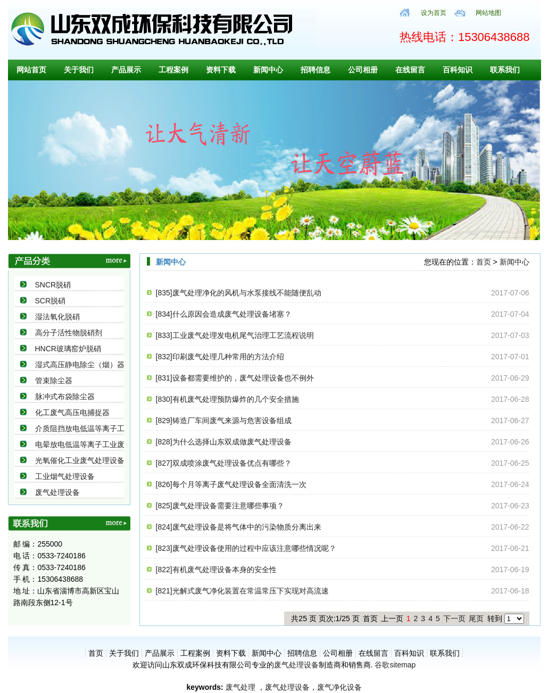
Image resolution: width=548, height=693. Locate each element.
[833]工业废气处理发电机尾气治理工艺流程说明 (235, 335)
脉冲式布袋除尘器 (65, 396)
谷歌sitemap (395, 665)
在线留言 (410, 69)
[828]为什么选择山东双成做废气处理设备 (224, 442)
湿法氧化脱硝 (57, 316)
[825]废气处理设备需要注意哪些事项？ (220, 505)
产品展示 (126, 69)
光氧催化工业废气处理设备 (79, 460)
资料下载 (221, 69)
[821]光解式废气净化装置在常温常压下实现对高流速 (242, 591)
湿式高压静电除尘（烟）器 (79, 364)
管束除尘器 (53, 380)
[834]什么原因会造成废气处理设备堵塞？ (224, 314)
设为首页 (433, 12)
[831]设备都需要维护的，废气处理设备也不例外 (235, 378)
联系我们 (505, 69)
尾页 (476, 618)
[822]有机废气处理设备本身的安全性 (216, 569)
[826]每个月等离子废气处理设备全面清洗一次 (231, 484)
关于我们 (79, 69)
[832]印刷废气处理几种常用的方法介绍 (220, 356)
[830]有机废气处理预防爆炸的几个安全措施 (227, 399)
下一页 (454, 618)
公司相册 (363, 69)
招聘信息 (315, 69)
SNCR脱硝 (53, 284)
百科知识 (457, 69)
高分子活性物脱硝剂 (68, 332)
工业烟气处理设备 (65, 476)
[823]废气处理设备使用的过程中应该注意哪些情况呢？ (246, 548)
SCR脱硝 (50, 300)
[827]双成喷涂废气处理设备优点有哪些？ (224, 463)
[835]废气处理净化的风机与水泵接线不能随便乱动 (238, 292)
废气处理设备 (57, 492)
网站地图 (488, 12)
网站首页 (31, 69)
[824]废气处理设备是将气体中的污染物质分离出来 (238, 527)
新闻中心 (268, 69)
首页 (483, 262)
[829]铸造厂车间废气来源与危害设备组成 (224, 420)
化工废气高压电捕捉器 (72, 412)
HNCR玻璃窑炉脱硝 (68, 348)
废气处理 (240, 687)
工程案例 (173, 69)
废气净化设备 (339, 687)
